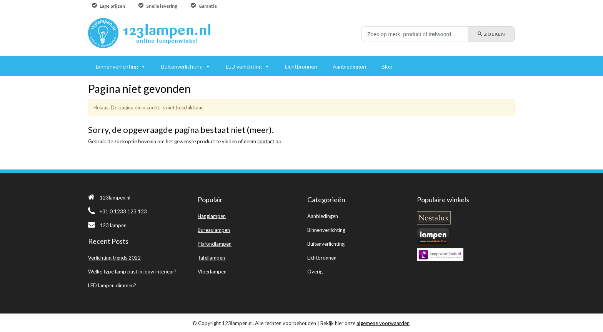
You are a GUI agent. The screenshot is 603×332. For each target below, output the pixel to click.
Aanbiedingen (322, 216)
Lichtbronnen (321, 258)
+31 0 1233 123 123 (117, 211)
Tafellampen (211, 258)
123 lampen (107, 225)
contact (265, 141)
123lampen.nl (109, 198)
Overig (315, 271)
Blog (386, 66)
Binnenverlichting (326, 230)
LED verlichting (244, 66)
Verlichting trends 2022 (114, 258)
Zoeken (491, 34)
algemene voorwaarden (383, 323)
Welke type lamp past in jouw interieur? (132, 271)
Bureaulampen (214, 230)
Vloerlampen (212, 271)
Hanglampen (212, 216)
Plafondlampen (215, 244)
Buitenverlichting (326, 244)
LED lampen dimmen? (112, 285)
